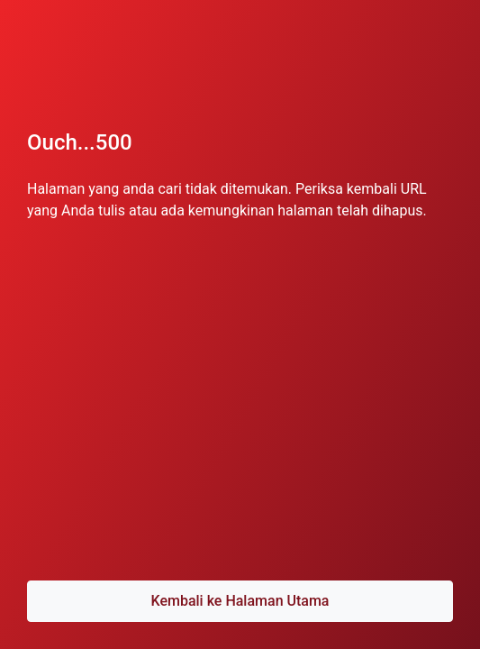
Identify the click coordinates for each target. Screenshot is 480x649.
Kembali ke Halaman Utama (239, 600)
